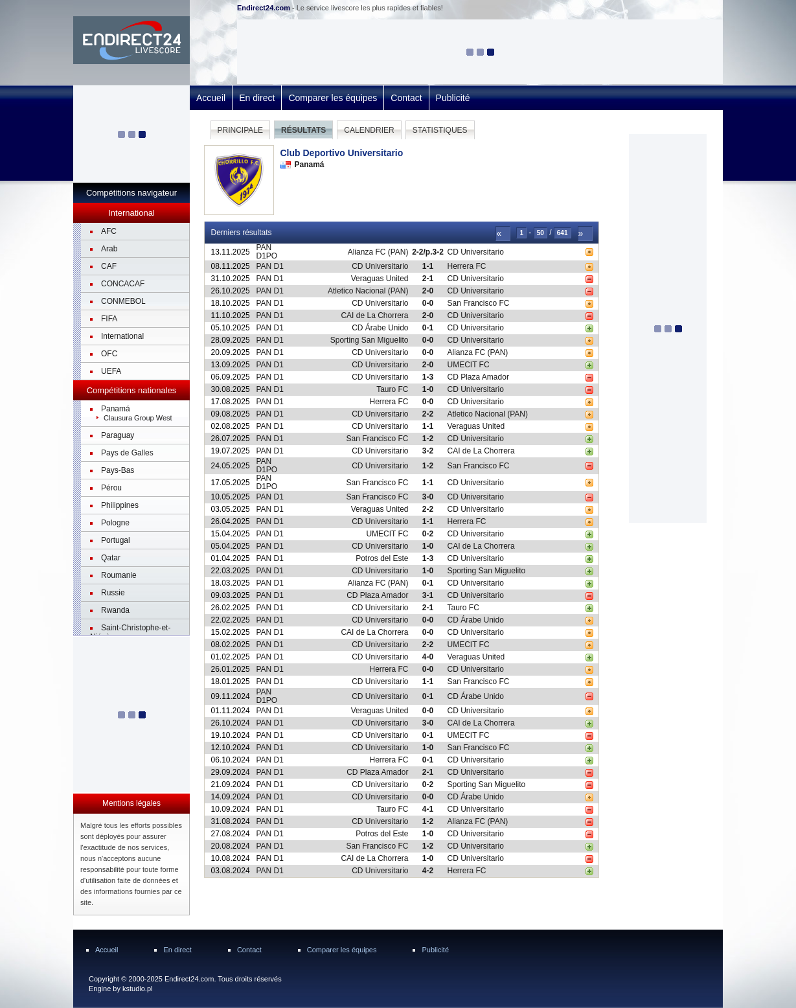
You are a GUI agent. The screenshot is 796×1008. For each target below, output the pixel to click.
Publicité (453, 98)
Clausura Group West (138, 418)
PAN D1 (270, 266)
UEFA (111, 371)
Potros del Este (382, 558)
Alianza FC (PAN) (378, 252)
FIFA (109, 318)
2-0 (427, 290)
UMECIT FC (469, 364)
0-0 (427, 303)
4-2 (427, 870)
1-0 (427, 389)
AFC (109, 231)
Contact (406, 98)
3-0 (427, 496)
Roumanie (119, 575)
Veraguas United (380, 278)
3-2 (427, 450)
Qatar (110, 557)
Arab (109, 248)
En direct (257, 98)
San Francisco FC (479, 303)
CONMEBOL (123, 301)
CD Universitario (476, 252)
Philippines (120, 505)
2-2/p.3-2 (428, 252)
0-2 (427, 533)
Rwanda (115, 610)
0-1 (427, 327)
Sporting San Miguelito (369, 340)
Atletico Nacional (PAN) (368, 290)
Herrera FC (467, 266)
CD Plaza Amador (478, 377)
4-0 (427, 656)
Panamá (115, 408)
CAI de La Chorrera (374, 315)
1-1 (427, 266)
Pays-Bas (117, 470)
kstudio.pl (137, 988)
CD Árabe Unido (380, 327)
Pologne (115, 522)
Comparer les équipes (332, 98)
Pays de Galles (127, 452)
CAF (109, 266)
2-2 (427, 413)
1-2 (427, 438)
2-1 (427, 278)
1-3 (427, 377)
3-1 (427, 595)
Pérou (111, 487)
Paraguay (117, 435)
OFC (109, 353)
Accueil (210, 98)
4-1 (427, 809)
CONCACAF (122, 283)
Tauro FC (392, 389)
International (122, 336)
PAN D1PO (267, 251)
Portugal (115, 540)
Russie (113, 592)
